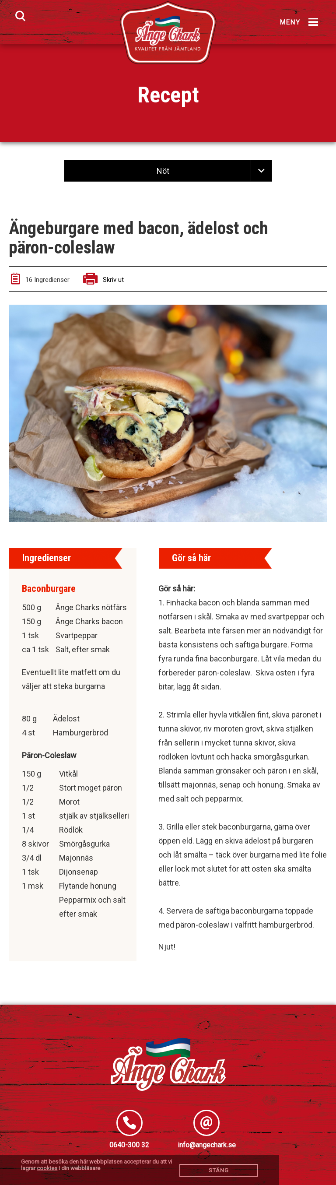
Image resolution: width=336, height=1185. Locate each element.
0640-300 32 (129, 1145)
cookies (47, 1168)
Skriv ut (103, 280)
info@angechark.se (207, 1145)
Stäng (219, 1170)
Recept (168, 95)
